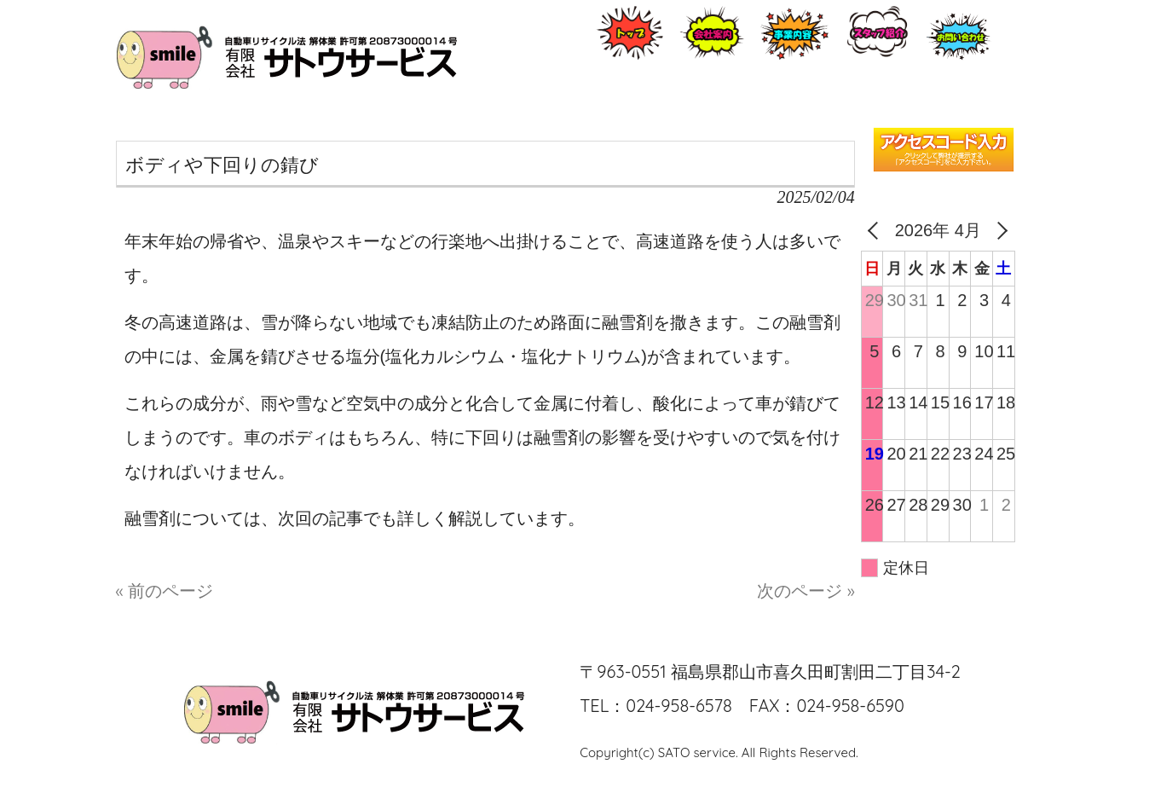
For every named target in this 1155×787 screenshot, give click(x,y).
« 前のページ (165, 590)
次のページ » (805, 590)
